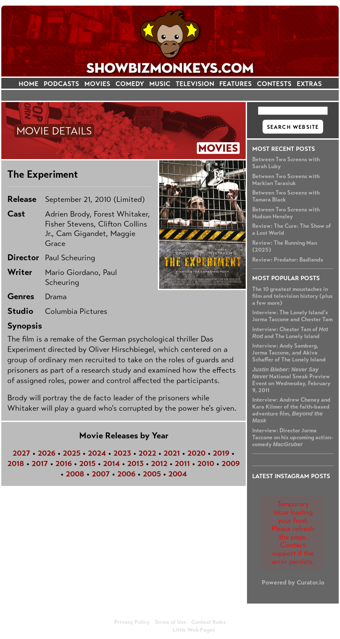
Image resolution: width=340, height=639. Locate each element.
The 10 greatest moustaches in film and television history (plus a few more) (292, 296)
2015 (87, 463)
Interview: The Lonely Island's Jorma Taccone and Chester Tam (292, 316)
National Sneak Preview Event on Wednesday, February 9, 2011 (291, 380)
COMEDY (129, 84)
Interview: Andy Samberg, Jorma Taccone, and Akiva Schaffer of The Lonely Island (289, 352)
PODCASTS (61, 84)
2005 (152, 474)
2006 (126, 474)
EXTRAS (309, 84)
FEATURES (235, 84)
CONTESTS (274, 84)
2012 (159, 463)
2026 (46, 453)
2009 (230, 463)
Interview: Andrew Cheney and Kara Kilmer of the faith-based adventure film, (291, 410)
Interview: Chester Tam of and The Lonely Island (290, 333)
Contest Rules (208, 622)
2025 (71, 453)
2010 (205, 463)
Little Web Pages (194, 629)
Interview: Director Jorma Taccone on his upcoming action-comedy (292, 437)
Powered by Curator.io (293, 582)
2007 (101, 474)
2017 (40, 463)
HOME (28, 84)
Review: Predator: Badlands (287, 259)
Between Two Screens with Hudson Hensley (286, 213)
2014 (111, 463)
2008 (75, 474)
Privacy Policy (132, 622)
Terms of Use (170, 622)
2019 (221, 453)
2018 (15, 463)
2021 (172, 453)
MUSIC (159, 84)
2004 (177, 474)
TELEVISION (195, 84)
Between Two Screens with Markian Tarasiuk (286, 180)
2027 (21, 453)
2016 (63, 463)
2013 (135, 463)
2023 (122, 453)
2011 (182, 463)
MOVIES (97, 84)
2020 (196, 453)
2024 (97, 453)
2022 (147, 453)
